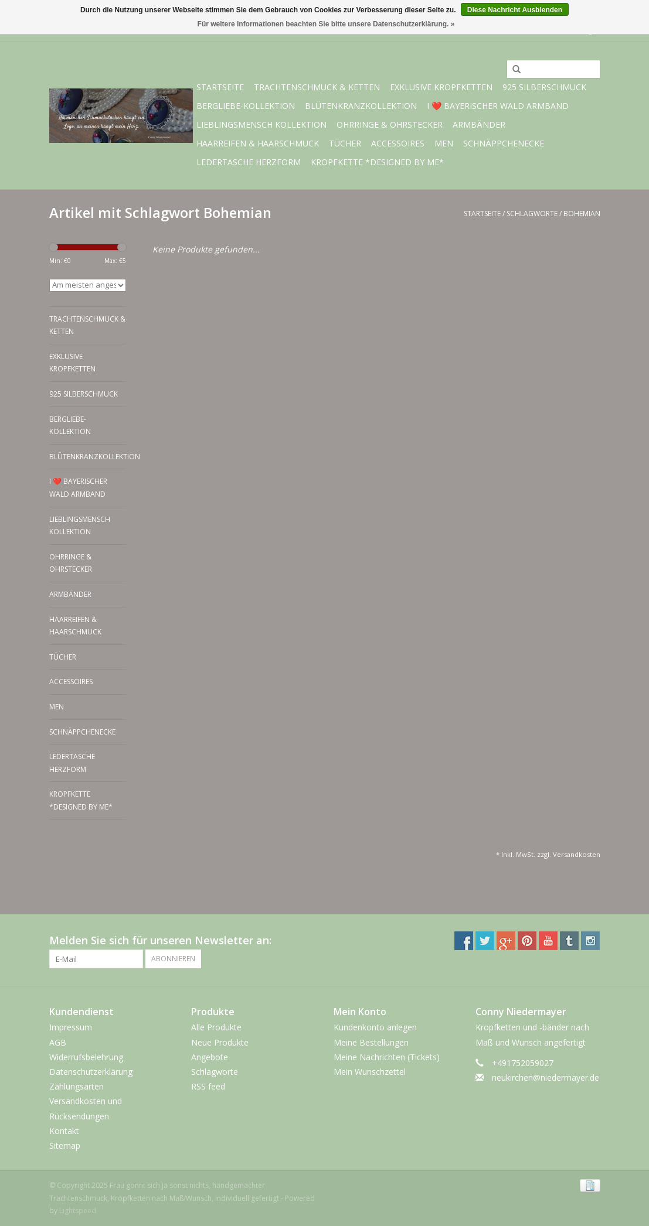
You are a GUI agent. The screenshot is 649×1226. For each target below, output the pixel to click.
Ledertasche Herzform (248, 162)
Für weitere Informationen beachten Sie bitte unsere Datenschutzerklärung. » (326, 24)
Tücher (345, 143)
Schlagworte (532, 213)
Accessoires (397, 143)
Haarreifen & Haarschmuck (257, 143)
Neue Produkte (220, 1042)
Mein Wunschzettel (370, 1071)
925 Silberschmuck (544, 87)
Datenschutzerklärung (90, 1071)
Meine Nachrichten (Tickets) (387, 1057)
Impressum (70, 1027)
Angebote (209, 1057)
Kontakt (64, 1130)
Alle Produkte (216, 1027)
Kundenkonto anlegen (375, 1027)
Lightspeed (77, 1210)
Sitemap (64, 1145)
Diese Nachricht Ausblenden (514, 10)
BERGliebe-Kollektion (245, 105)
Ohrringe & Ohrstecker (390, 124)
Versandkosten (576, 854)
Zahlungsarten (76, 1086)
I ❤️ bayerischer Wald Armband (498, 105)
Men (443, 143)
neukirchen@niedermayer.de (545, 1077)
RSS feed (208, 1086)
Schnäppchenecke (503, 143)
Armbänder (479, 124)
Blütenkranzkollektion (361, 105)
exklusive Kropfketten (441, 87)
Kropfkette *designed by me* (377, 162)
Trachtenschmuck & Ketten (317, 87)
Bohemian (581, 213)
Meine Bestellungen (371, 1042)
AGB (57, 1042)
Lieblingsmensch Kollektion (261, 124)
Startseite (220, 87)
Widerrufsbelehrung (86, 1057)
